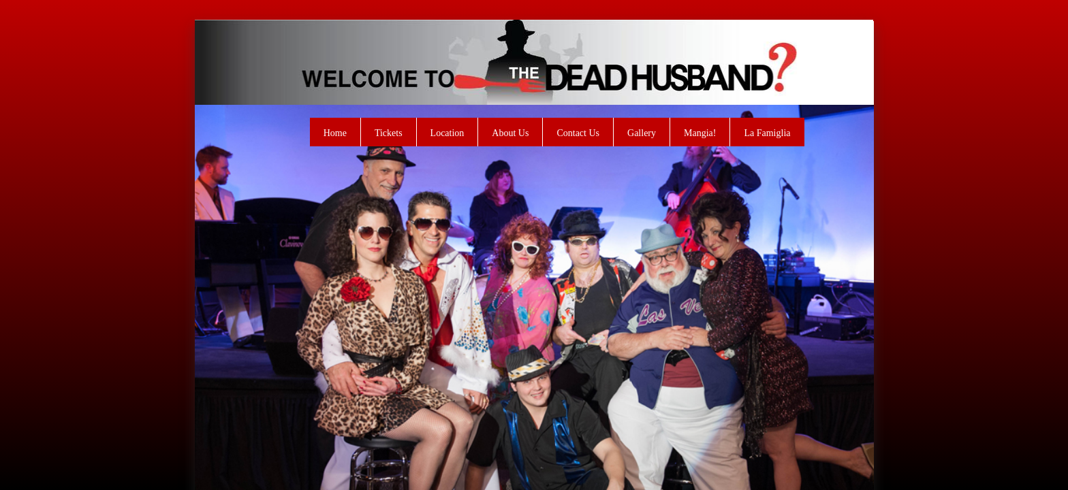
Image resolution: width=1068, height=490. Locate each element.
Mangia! (700, 133)
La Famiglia (767, 133)
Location (447, 133)
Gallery (641, 133)
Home (335, 133)
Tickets (389, 133)
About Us (510, 133)
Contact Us (577, 133)
